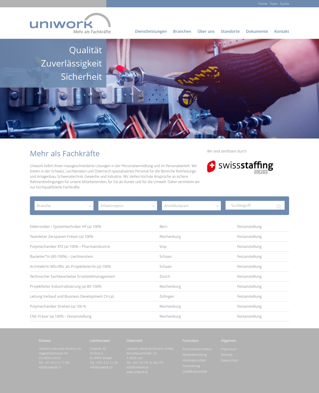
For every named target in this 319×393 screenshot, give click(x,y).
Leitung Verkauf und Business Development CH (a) (72, 296)
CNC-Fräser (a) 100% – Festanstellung (60, 316)
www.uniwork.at (137, 372)
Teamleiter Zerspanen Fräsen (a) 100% (61, 236)
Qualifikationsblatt (195, 371)
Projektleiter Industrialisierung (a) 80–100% (65, 286)
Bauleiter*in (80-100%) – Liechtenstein (61, 256)
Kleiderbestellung (194, 354)
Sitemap (226, 354)
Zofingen (167, 296)
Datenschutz (229, 360)
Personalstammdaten (197, 349)
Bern (163, 226)
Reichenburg (170, 236)
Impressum (229, 349)
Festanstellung (249, 226)
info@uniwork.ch (50, 367)
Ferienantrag (191, 366)
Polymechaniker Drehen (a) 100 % (58, 306)
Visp (163, 246)
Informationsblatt (194, 360)
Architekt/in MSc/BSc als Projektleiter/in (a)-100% (70, 266)
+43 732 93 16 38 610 (147, 362)
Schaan (166, 256)
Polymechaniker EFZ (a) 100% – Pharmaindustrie (70, 246)
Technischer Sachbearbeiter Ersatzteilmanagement (72, 276)
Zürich (165, 276)
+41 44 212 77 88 (56, 362)
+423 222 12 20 (106, 362)
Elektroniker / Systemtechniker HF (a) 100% (65, 226)
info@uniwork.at (137, 367)
